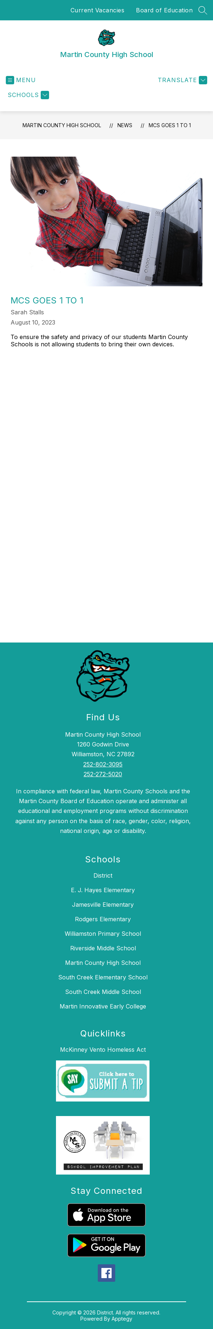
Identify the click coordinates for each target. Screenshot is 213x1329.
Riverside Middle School (103, 948)
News (124, 125)
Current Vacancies (98, 10)
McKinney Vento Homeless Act (103, 1049)
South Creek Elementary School (103, 977)
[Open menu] (21, 80)
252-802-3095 (102, 764)
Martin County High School (62, 125)
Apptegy (122, 1319)
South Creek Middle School (103, 991)
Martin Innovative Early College (103, 1006)
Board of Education (164, 10)
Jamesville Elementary (103, 904)
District (102, 875)
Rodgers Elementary (103, 919)
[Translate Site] (181, 80)
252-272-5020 (103, 774)
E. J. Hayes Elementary (103, 890)
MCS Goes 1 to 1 (170, 125)
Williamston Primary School (103, 933)
